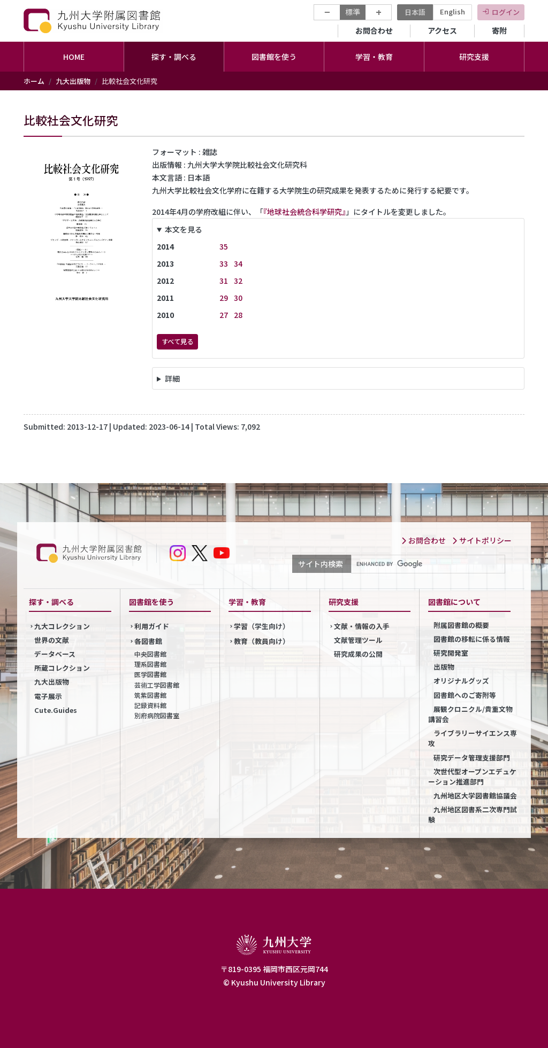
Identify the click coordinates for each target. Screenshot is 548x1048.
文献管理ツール (358, 640)
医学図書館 (150, 674)
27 (223, 314)
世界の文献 (51, 640)
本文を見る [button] (183, 229)
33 (223, 263)
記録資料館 (150, 705)
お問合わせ (374, 30)
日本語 (415, 12)
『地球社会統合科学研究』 (304, 211)
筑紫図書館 (150, 695)
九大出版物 (73, 81)
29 (223, 297)
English (452, 11)
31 (223, 280)
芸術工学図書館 (156, 684)
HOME (74, 56)
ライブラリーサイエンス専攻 (472, 738)
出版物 (443, 667)
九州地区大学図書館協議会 (475, 795)
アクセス (442, 30)
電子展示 (48, 696)
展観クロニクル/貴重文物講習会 (470, 714)
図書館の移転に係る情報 (471, 639)
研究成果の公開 (358, 654)
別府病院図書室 (156, 715)
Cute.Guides (55, 710)
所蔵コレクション (62, 668)
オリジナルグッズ (461, 681)
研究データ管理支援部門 (471, 757)
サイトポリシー (482, 540)
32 (238, 280)
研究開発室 (450, 653)
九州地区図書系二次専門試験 (472, 814)
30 (238, 297)
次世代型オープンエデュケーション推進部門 (472, 776)
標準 (352, 11)
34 (238, 263)
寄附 (499, 30)
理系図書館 (150, 664)
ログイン (506, 12)
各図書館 (148, 641)
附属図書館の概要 (461, 625)
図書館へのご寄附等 (464, 695)
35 (223, 246)
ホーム (34, 81)
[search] (427, 564)
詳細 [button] (172, 378)
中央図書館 (150, 653)
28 (238, 314)
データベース (54, 654)
